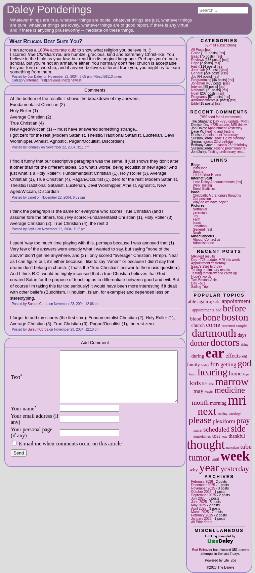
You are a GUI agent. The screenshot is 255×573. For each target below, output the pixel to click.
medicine (230, 390)
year (209, 467)
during (198, 356)
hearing (212, 372)
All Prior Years (201, 522)
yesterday (234, 469)
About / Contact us (206, 239)
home (235, 373)
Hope (195, 63)
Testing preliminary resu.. (226, 152)
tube (246, 446)
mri (237, 400)
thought (206, 444)
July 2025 (198, 498)
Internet (197, 87)
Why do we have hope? (210, 202)
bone (211, 317)
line (211, 384)
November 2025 (203, 488)
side (238, 429)
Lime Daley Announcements (214, 182)
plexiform (224, 421)
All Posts (197, 50)
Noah (195, 93)
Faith (195, 66)
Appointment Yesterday (225, 128)
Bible (195, 103)
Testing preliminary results (210, 270)
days (242, 335)
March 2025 (200, 512)
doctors (225, 342)
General (197, 73)
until (215, 459)
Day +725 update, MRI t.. (231, 121)
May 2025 (198, 505)
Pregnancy (199, 97)
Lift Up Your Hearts (207, 175)
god (244, 363)
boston (235, 317)
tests (224, 436)
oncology (235, 413)
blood (195, 319)
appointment (236, 301)
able (192, 301)
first (43, 80)
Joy (194, 76)
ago (211, 302)
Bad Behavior (202, 550)
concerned (228, 326)
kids (195, 382)
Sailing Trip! (200, 287)
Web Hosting (202, 185)
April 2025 (198, 508)
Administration (203, 243)
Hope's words (201, 276)
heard (192, 374)
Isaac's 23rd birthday (229, 138)
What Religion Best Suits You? (45, 41)
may (198, 391)
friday (205, 365)
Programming (201, 80)
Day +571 (198, 283)
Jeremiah (198, 70)
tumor (200, 457)
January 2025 (201, 518)
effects (233, 355)
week (235, 456)
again (203, 301)
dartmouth (214, 333)
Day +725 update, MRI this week (215, 260)
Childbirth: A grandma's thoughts (217, 195)
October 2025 (201, 492)
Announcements (203, 100)
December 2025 (203, 485)
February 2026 (202, 481)
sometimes (202, 436)
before (234, 308)
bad (218, 310)
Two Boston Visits (204, 280)
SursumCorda (38, 304)
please (199, 420)
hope (246, 374)
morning (218, 403)
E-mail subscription (220, 45)
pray (243, 420)
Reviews (197, 60)
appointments (203, 310)
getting (228, 364)
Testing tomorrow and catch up (214, 273)
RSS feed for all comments (221, 117)
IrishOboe (200, 168)
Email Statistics (204, 189)
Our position (202, 199)
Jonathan (198, 83)
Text (17, 382)
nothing (222, 413)
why (193, 469)
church (198, 325)
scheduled (216, 429)
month (200, 402)
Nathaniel (198, 90)
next (207, 411)
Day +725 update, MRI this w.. (226, 125)
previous (54, 80)
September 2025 (203, 495)
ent (244, 356)
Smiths (198, 171)
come (213, 324)
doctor (199, 343)
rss (208, 50)
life (205, 383)
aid (217, 301)
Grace (195, 53)
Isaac (195, 56)
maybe (209, 392)
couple (241, 325)
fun (214, 364)
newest (76, 80)
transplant (232, 447)
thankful (236, 436)
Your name (24, 419)
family (193, 364)
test (216, 436)
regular (197, 430)
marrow (232, 381)
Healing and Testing (220, 131)
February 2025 (202, 515)
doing (244, 344)
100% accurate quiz (57, 50)
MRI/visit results (203, 256)
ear (215, 353)
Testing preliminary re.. (231, 148)
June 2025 (199, 502)
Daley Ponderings (49, 9)
